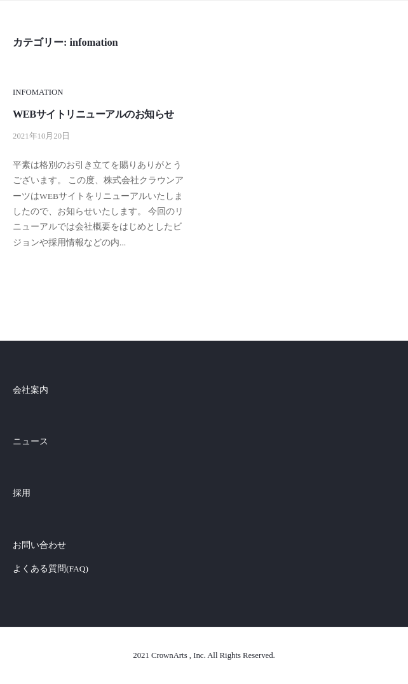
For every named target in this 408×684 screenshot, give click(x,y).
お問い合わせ (39, 545)
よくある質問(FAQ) (50, 568)
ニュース (30, 441)
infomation (38, 92)
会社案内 (30, 390)
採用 (22, 493)
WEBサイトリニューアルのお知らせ (93, 114)
